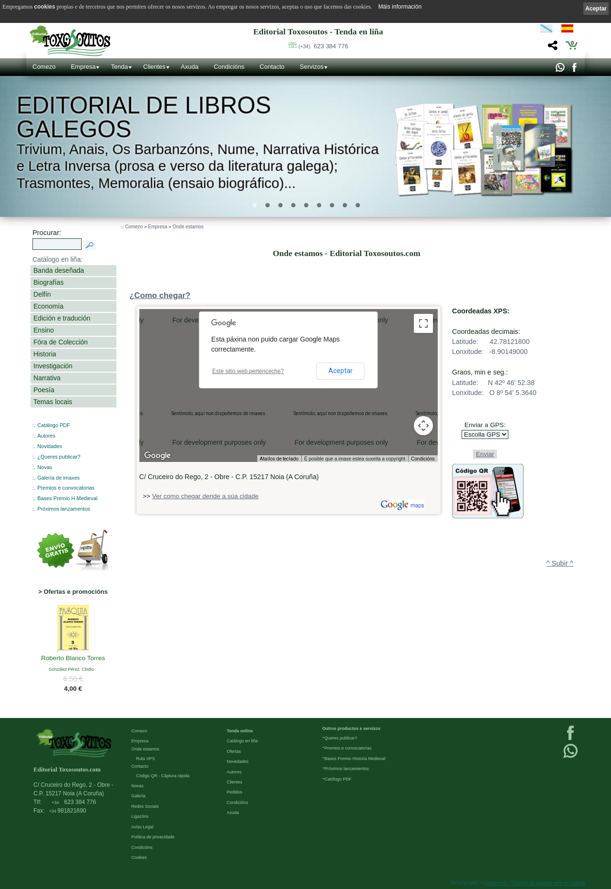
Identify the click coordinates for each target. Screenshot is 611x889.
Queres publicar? (341, 738)
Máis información (399, 6)
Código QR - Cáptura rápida (163, 775)
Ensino (43, 330)
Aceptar (340, 371)
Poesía (43, 390)
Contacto (272, 66)
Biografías (48, 282)
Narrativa (47, 378)
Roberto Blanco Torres (73, 658)
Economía (48, 306)
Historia (44, 354)
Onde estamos (188, 226)
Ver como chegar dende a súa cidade (205, 496)
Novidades (49, 446)
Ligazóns (139, 816)
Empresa (83, 66)
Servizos (312, 66)
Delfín (42, 294)
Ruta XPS (145, 758)
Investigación (53, 366)
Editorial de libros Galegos (143, 117)
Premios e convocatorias (66, 488)
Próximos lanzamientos (347, 768)
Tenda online (240, 730)
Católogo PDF (338, 779)
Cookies (139, 857)
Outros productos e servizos (351, 728)
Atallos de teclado (279, 458)
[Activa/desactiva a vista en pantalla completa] (423, 323)
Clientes (154, 66)
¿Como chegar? (159, 295)
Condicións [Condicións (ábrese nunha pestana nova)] (422, 458)
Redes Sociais (145, 806)
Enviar (485, 454)
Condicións (229, 66)
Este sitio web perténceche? (248, 371)
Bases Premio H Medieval (67, 498)
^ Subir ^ (560, 563)
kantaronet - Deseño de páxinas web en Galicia (535, 883)
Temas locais (52, 402)
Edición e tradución (61, 318)
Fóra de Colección (60, 342)
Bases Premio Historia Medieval (355, 758)
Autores (46, 436)
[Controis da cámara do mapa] (423, 425)
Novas (44, 467)
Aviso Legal (142, 827)
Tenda (119, 66)
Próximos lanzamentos (63, 509)
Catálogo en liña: (57, 259)
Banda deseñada (58, 270)
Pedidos (234, 792)
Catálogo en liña (242, 741)
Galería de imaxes (58, 478)
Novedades (238, 761)
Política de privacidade (153, 837)
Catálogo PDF (53, 425)
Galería (138, 795)
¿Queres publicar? (58, 457)
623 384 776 (323, 46)
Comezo (43, 66)
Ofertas (234, 751)
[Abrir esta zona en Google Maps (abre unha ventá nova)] (157, 456)
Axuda (190, 66)
